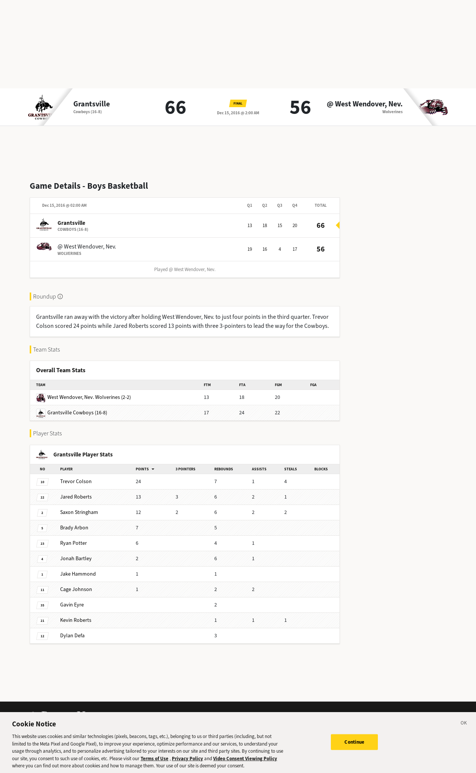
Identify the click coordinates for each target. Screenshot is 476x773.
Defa (72, 635)
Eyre (72, 604)
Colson (76, 481)
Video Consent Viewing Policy (245, 766)
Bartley (76, 558)
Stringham (79, 512)
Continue (354, 750)
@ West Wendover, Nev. (365, 104)
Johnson (76, 589)
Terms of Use (154, 766)
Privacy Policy (187, 766)
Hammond (78, 573)
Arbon (74, 527)
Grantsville (91, 104)
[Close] (464, 732)
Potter (73, 543)
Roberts (76, 496)
